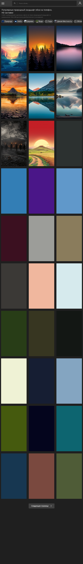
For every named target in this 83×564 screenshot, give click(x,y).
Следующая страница (41, 506)
